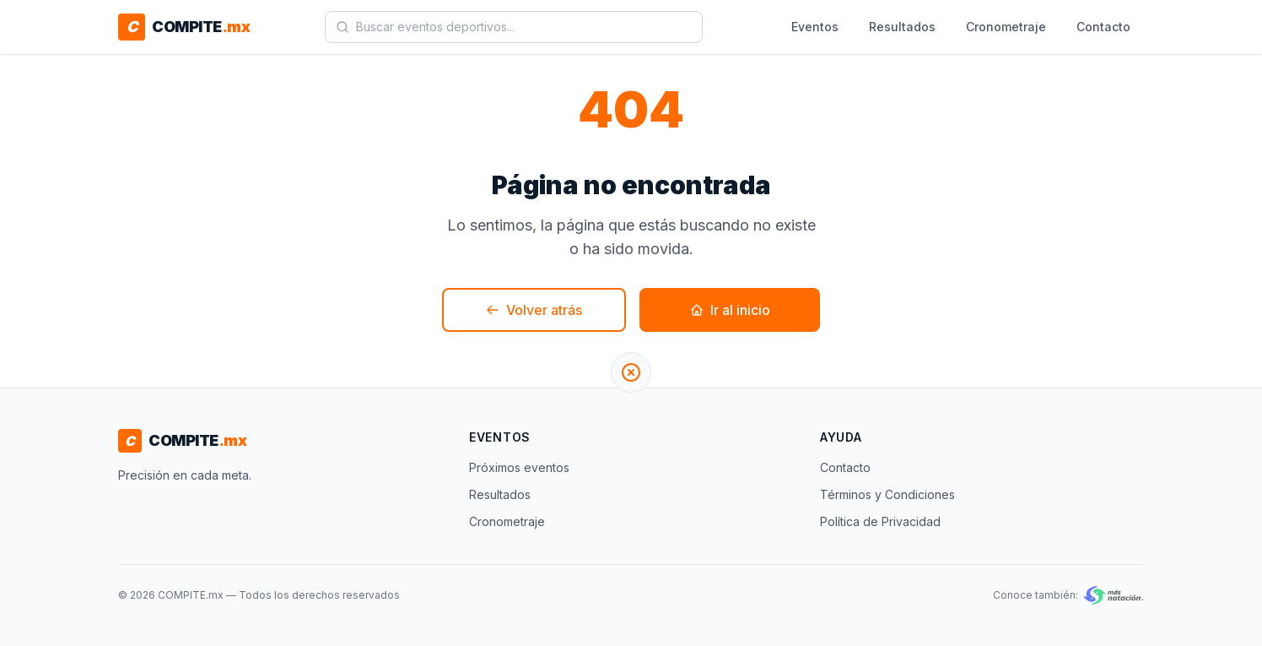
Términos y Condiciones (887, 494)
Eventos (815, 26)
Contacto (1103, 26)
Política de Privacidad (880, 521)
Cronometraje (1006, 26)
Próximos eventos (519, 467)
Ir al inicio (730, 309)
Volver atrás (534, 309)
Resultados (902, 26)
